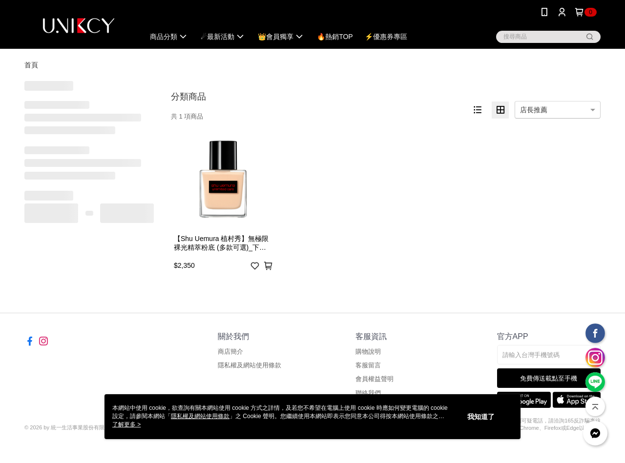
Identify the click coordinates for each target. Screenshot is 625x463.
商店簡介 (230, 351)
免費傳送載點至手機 (548, 378)
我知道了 (481, 417)
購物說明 (368, 351)
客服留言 (368, 365)
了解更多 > (126, 424)
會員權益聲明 (374, 378)
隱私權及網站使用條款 (249, 365)
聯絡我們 (368, 393)
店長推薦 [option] (533, 110)
